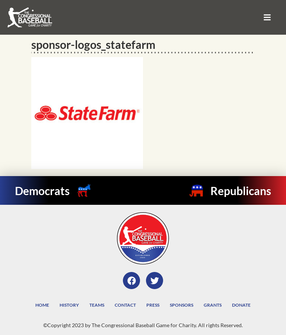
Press (152, 305)
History (69, 305)
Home (42, 305)
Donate (241, 305)
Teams (96, 305)
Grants (213, 305)
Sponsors (181, 305)
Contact (125, 305)
